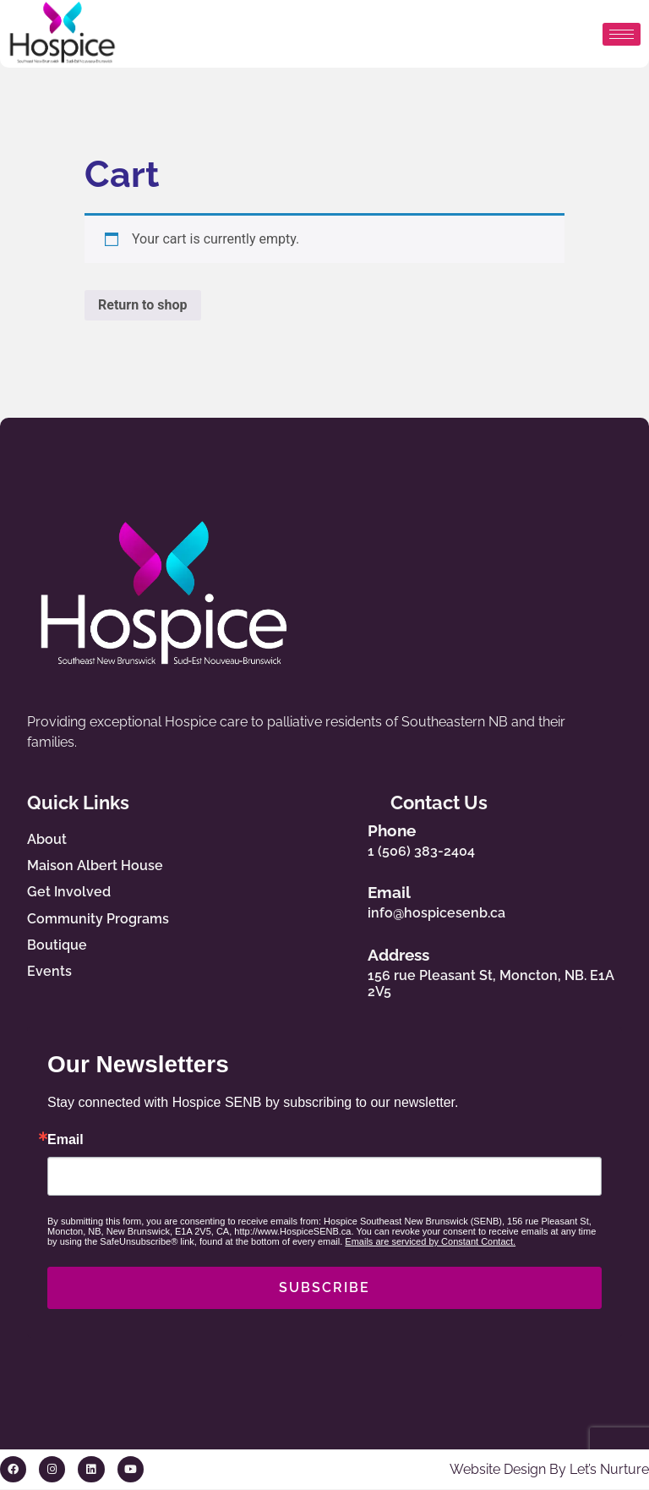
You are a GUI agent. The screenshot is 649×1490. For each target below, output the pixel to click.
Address (416, 954)
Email (406, 893)
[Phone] (355, 837)
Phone (409, 830)
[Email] (355, 899)
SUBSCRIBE (324, 1288)
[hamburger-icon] (622, 34)
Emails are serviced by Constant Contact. (430, 1242)
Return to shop (143, 305)
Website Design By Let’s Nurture (549, 1469)
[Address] (355, 970)
